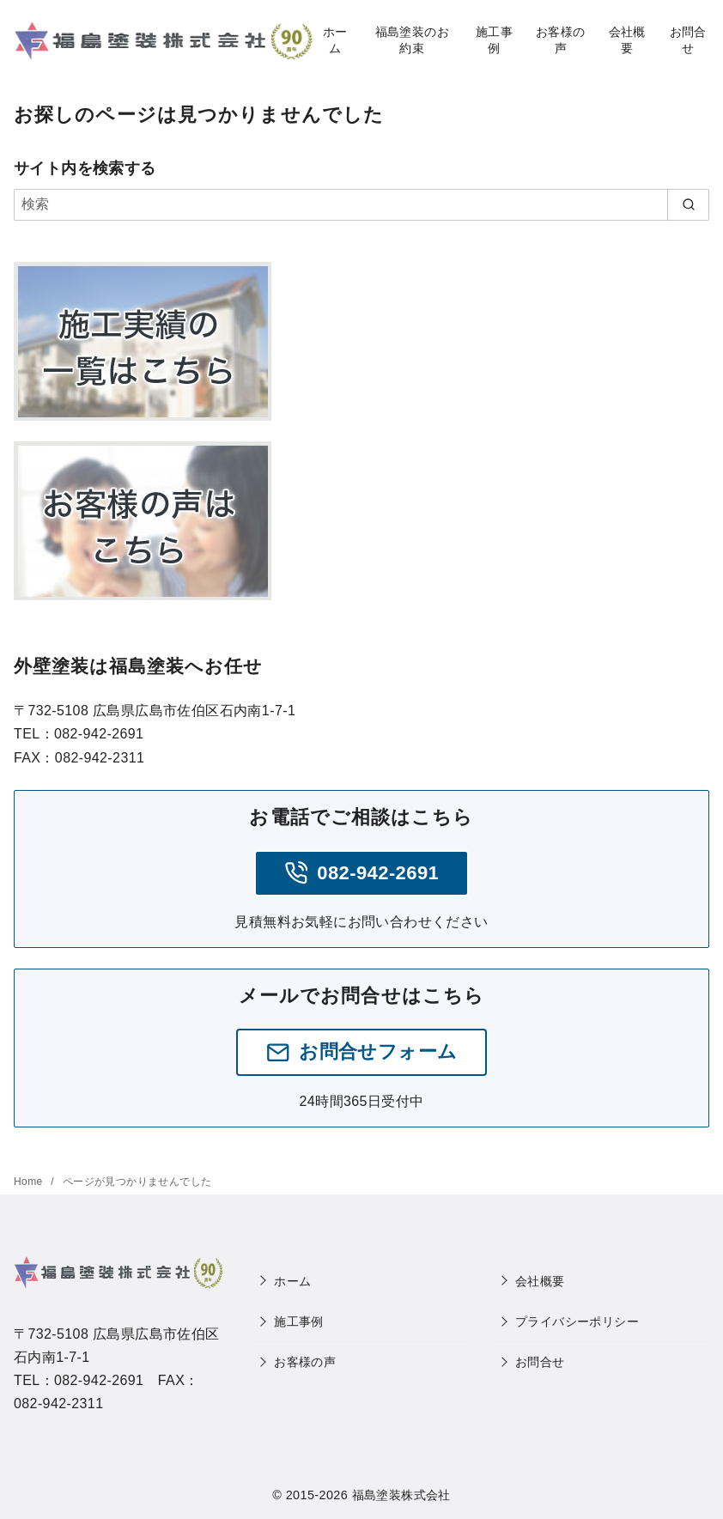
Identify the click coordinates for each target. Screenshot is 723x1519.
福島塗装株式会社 (401, 1495)
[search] (688, 204)
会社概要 (627, 40)
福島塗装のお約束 (412, 40)
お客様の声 (561, 40)
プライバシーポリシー (577, 1321)
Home (30, 1182)
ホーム (335, 40)
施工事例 (494, 40)
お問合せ (688, 40)
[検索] (361, 204)
